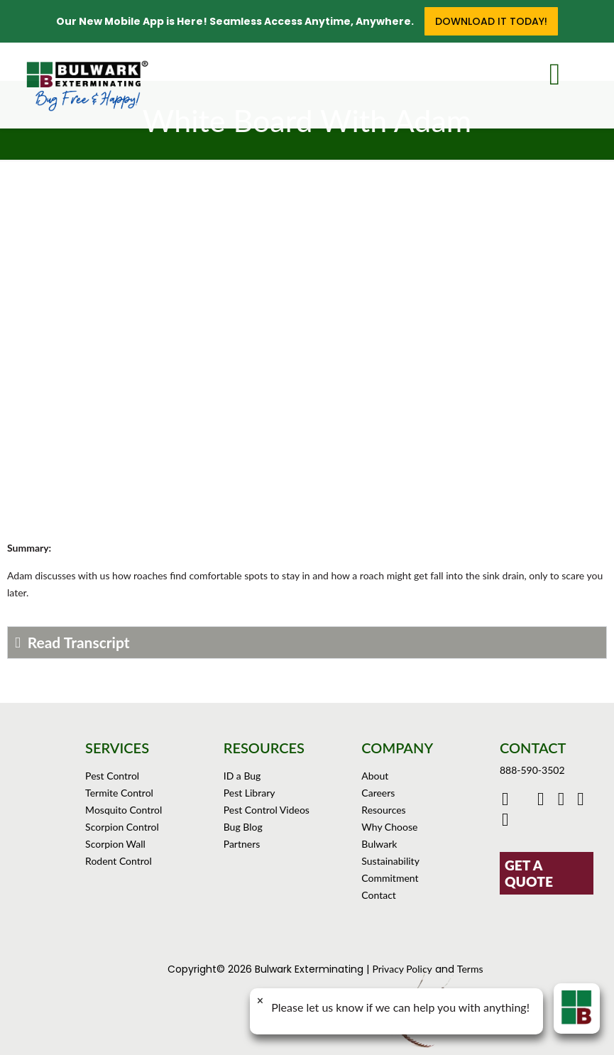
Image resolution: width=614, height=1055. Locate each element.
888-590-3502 (532, 770)
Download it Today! (491, 21)
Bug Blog (243, 827)
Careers (378, 793)
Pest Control (112, 776)
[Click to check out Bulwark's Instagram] (564, 801)
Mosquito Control (123, 810)
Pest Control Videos (266, 810)
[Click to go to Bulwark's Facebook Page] (507, 801)
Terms (470, 969)
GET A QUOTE (529, 873)
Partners (242, 844)
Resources (383, 810)
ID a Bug (242, 776)
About (374, 776)
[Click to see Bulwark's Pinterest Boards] (582, 801)
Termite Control (119, 793)
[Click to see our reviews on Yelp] (507, 822)
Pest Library (249, 793)
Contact (378, 895)
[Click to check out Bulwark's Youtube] (544, 801)
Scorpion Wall (115, 844)
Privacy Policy (402, 969)
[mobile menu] (566, 71)
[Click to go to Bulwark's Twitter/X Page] (524, 801)
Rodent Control (118, 861)
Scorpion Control (122, 827)
